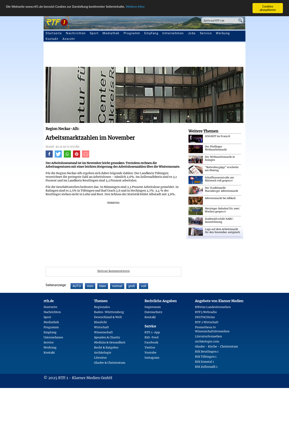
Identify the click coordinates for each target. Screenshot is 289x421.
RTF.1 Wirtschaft (206, 322)
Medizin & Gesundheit (109, 342)
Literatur (100, 357)
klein (102, 286)
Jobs (192, 33)
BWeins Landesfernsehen (213, 307)
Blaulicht (100, 322)
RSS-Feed (151, 337)
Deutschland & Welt (108, 317)
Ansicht (68, 39)
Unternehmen (173, 33)
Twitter (149, 347)
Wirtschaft (101, 327)
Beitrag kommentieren (113, 271)
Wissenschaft (103, 332)
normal (117, 286)
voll (143, 286)
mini (90, 286)
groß (131, 286)
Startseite (54, 33)
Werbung (223, 33)
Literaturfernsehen (208, 336)
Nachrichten (76, 33)
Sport (94, 33)
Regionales (102, 307)
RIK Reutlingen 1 (206, 351)
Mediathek (111, 33)
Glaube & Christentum (109, 363)
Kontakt (52, 39)
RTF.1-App (152, 332)
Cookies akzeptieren (268, 8)
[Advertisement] (167, 56)
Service (206, 33)
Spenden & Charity (107, 337)
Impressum (152, 307)
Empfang (151, 33)
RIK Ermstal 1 (204, 361)
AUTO (77, 286)
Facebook (151, 342)
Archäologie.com (207, 341)
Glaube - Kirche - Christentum (216, 346)
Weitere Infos (135, 6)
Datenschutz (153, 312)
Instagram (151, 357)
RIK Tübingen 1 (205, 356)
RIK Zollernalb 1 (206, 367)
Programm (132, 33)
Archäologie (102, 352)
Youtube (150, 352)
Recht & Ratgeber (106, 347)
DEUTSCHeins (205, 317)
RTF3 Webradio (206, 312)
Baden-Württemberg (109, 312)
